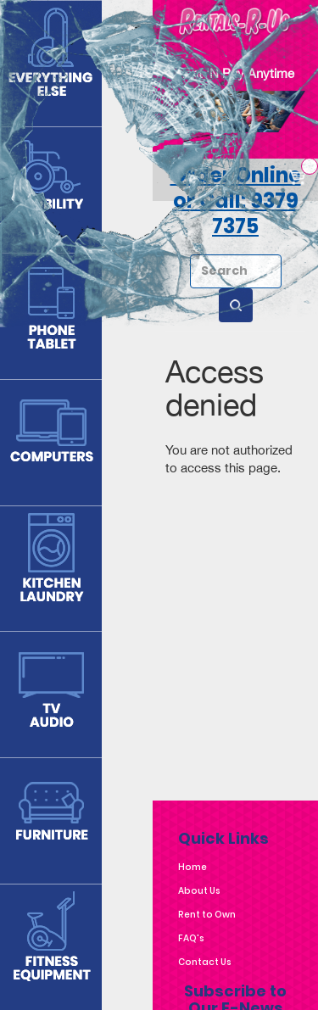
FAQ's (191, 938)
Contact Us (205, 962)
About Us (199, 890)
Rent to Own (207, 914)
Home (192, 867)
